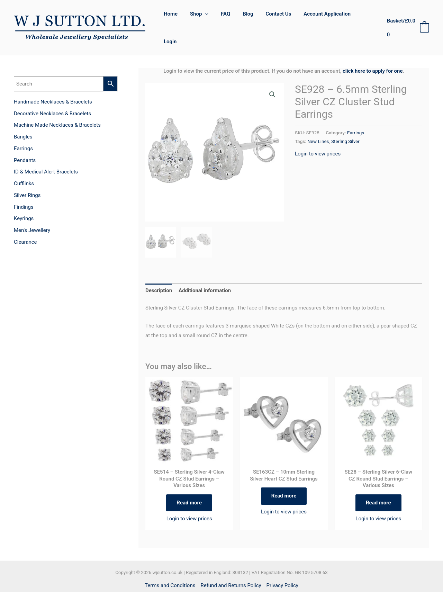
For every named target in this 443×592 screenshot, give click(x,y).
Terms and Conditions (170, 566)
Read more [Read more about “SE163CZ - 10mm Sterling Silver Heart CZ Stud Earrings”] (284, 476)
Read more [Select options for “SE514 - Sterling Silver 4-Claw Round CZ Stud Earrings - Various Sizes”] (189, 482)
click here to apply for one (373, 51)
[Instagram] (229, 579)
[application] (212, 18)
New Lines (318, 121)
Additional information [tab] (205, 271)
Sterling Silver (345, 121)
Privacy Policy (282, 566)
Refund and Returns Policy (230, 566)
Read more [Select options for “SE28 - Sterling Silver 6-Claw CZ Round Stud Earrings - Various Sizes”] (378, 482)
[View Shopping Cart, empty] (407, 18)
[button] (272, 74)
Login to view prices (318, 134)
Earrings (355, 112)
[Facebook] (214, 579)
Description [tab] (158, 271)
